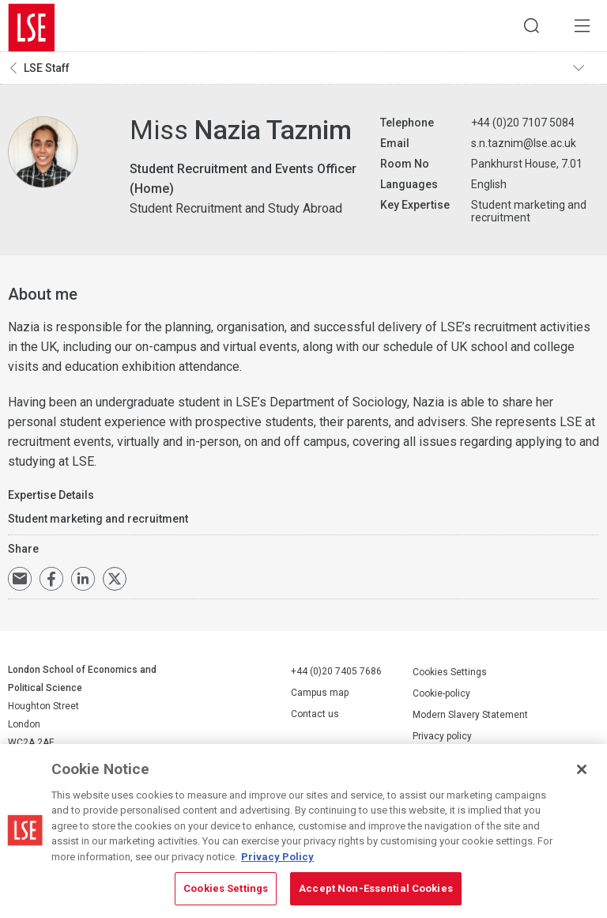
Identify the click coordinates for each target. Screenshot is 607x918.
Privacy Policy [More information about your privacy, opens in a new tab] (277, 857)
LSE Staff (47, 72)
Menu (579, 27)
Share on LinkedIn (83, 583)
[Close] (581, 769)
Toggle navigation (584, 72)
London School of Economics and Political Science (31, 27)
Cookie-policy (441, 696)
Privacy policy (442, 739)
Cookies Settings (450, 675)
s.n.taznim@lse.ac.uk (523, 147)
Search (524, 27)
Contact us (315, 717)
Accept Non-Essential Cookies (376, 888)
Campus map (320, 696)
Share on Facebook (51, 583)
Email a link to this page (20, 583)
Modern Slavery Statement (470, 717)
